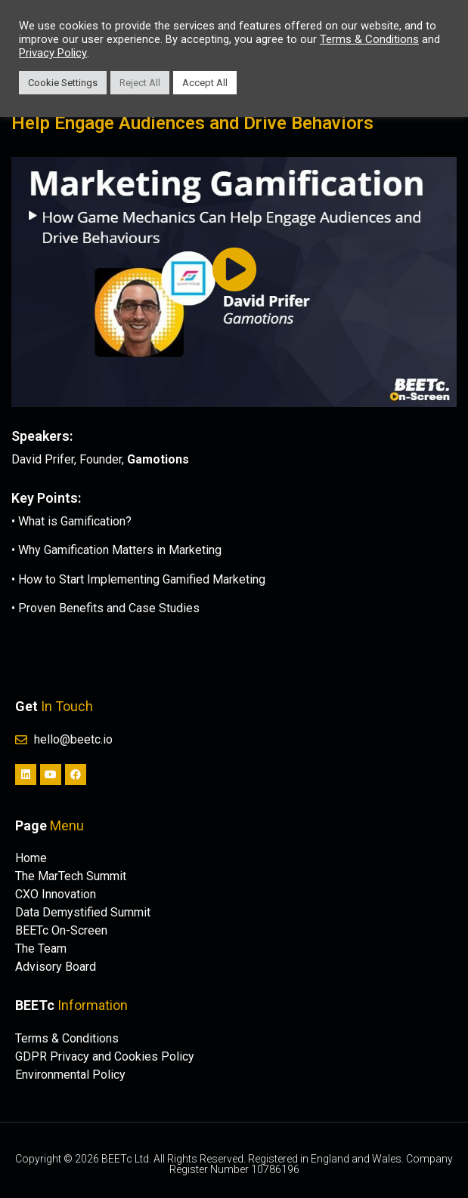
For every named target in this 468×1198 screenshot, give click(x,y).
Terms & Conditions (369, 39)
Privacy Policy (53, 53)
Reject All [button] (139, 82)
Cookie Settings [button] (63, 82)
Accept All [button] (205, 82)
